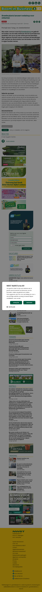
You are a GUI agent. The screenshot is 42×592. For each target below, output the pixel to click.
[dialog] (21, 296)
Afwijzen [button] (16, 302)
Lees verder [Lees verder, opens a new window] (17, 298)
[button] (11, 307)
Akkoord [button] (29, 302)
